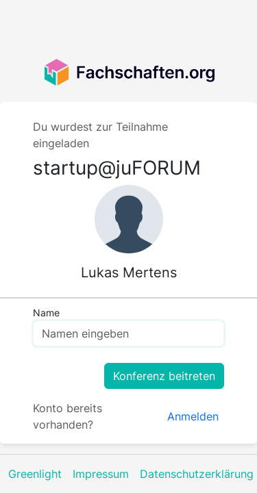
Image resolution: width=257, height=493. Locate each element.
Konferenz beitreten (164, 376)
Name (46, 312)
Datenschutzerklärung (197, 474)
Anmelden (193, 416)
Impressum (101, 474)
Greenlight (35, 474)
